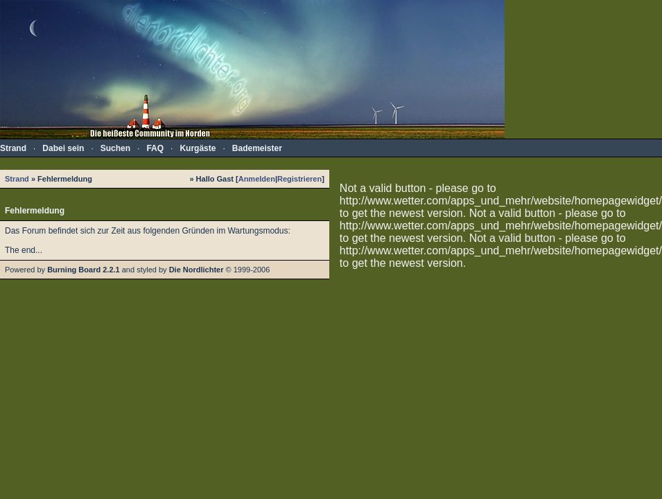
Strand (17, 179)
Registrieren (299, 179)
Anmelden (256, 179)
